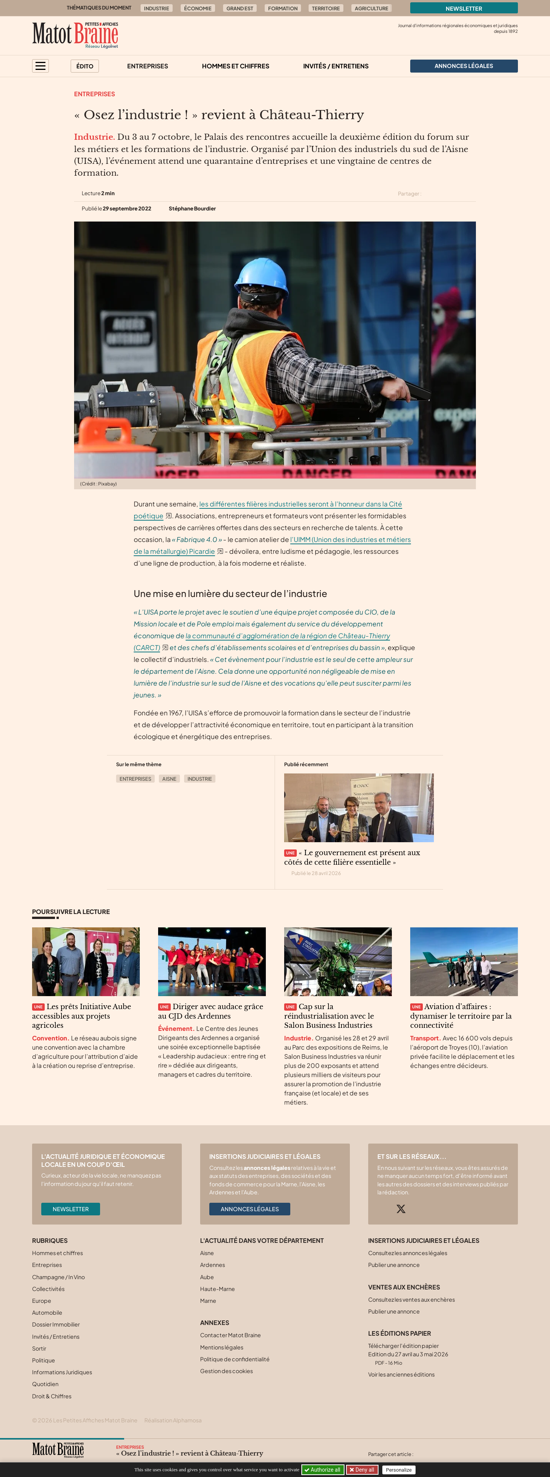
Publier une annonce (394, 1264)
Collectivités (48, 1288)
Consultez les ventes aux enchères (411, 1299)
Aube (207, 1276)
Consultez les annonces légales (407, 1252)
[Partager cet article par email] (471, 193)
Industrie (156, 8)
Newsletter (464, 8)
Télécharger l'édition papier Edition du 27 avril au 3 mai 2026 (408, 1353)
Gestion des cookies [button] (226, 1370)
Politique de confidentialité (235, 1359)
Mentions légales (221, 1347)
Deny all (364, 1470)
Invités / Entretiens (336, 66)
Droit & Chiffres (51, 1396)
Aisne (169, 779)
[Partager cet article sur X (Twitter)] (430, 193)
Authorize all (323, 1470)
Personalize (399, 1470)
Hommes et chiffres (235, 66)
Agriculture (371, 8)
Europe (41, 1300)
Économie (198, 8)
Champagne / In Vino (58, 1276)
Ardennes (212, 1264)
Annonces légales (250, 1208)
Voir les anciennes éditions (401, 1374)
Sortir (39, 1348)
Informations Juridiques (62, 1372)
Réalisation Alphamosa (173, 1420)
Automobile (47, 1312)
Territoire (326, 8)
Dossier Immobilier (56, 1324)
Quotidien (45, 1383)
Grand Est (239, 8)
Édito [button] (85, 66)
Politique (43, 1360)
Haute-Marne (217, 1288)
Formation (283, 8)
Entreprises (147, 66)
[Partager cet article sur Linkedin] (458, 193)
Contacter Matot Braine (230, 1334)
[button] (40, 66)
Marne (208, 1300)
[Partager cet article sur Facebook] (444, 193)
